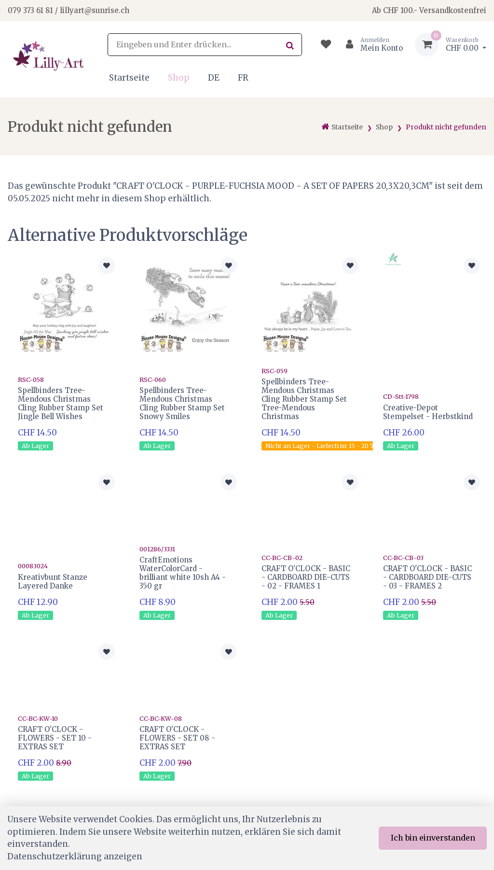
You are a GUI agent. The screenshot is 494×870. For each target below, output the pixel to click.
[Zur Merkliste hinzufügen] (106, 265)
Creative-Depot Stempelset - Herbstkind (428, 412)
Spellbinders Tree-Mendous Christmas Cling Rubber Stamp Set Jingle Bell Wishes (60, 403)
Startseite (129, 77)
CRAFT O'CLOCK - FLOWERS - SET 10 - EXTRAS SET (55, 738)
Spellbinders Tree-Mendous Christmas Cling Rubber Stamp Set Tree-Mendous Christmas (304, 399)
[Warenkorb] (450, 44)
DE (214, 77)
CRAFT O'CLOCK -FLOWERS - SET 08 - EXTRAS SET (177, 738)
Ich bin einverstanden (433, 837)
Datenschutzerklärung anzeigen (74, 856)
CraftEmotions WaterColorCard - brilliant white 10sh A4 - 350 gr (182, 572)
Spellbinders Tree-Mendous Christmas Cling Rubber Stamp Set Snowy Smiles (182, 403)
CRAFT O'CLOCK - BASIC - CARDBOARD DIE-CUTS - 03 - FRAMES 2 (427, 577)
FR (243, 77)
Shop (179, 77)
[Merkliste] (326, 44)
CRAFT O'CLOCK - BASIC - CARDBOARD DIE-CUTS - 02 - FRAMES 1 (305, 577)
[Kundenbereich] (370, 44)
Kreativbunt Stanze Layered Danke (52, 581)
